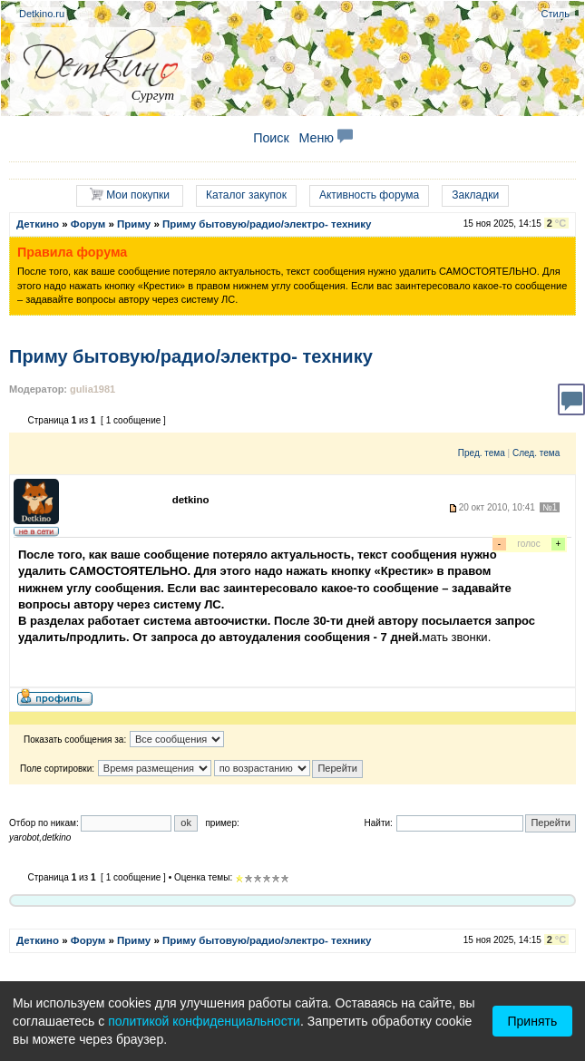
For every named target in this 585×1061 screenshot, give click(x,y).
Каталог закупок (246, 195)
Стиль (555, 13)
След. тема (536, 453)
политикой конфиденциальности (204, 1021)
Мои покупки (130, 194)
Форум (88, 224)
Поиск (271, 138)
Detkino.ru (41, 13)
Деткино (37, 224)
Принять (533, 1021)
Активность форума (369, 195)
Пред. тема (481, 453)
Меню (325, 138)
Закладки (475, 195)
